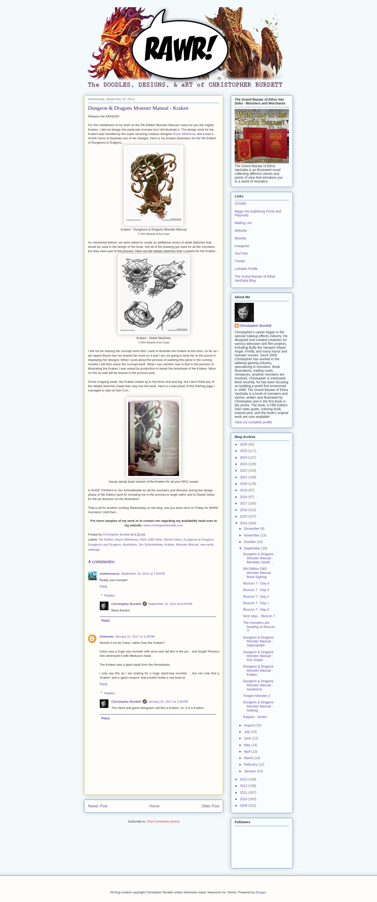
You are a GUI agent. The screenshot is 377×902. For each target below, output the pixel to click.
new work (207, 544)
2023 (244, 464)
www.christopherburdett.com (163, 525)
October (250, 542)
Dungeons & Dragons (198, 539)
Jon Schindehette (150, 544)
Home (155, 806)
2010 (244, 799)
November (252, 535)
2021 (244, 477)
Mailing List (243, 223)
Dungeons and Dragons (104, 544)
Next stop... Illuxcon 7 (259, 616)
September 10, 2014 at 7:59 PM (143, 573)
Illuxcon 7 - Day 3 (256, 590)
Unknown (107, 636)
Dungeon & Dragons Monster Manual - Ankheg (258, 706)
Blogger (261, 892)
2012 (244, 786)
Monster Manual (187, 544)
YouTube (241, 253)
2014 (244, 523)
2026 (244, 444)
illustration (130, 544)
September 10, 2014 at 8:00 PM (170, 604)
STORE (240, 204)
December (252, 528)
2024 (244, 457)
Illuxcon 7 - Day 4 (256, 583)
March (249, 758)
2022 (244, 470)
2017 (244, 503)
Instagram (242, 246)
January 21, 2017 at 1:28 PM (135, 636)
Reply (103, 586)
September (252, 548)
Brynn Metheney (184, 134)
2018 (244, 497)
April (247, 751)
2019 (244, 490)
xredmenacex (109, 573)
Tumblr (240, 261)
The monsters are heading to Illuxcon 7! (259, 627)
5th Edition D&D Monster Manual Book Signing (257, 573)
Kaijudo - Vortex (255, 717)
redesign (94, 549)
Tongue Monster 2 (256, 696)
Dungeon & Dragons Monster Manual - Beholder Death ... (258, 558)
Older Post (210, 806)
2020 (244, 484)
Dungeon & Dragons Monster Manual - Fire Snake (258, 656)
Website (241, 230)
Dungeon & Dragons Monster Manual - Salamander (258, 641)
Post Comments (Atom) (163, 821)
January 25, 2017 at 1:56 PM (168, 701)
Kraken (169, 544)
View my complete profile (253, 422)
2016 (244, 510)
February (251, 764)
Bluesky (240, 238)
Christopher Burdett (126, 604)
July (247, 732)
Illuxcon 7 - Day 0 (256, 609)
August (249, 725)
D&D (143, 539)
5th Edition (106, 539)
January (250, 771)
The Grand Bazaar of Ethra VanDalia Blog (255, 278)
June (248, 738)
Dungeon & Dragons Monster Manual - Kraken (258, 670)
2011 (244, 792)
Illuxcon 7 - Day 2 (256, 596)
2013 (244, 779)
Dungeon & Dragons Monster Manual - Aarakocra (258, 685)
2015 (244, 516)
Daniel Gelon (173, 539)
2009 (244, 805)
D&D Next (155, 539)
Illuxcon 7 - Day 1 (256, 603)
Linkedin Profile (246, 269)
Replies (109, 595)
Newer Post (97, 806)
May (247, 745)
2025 (244, 451)
